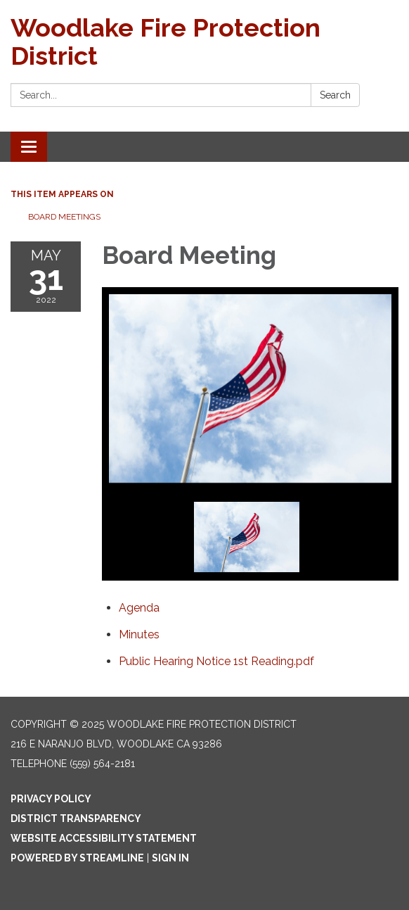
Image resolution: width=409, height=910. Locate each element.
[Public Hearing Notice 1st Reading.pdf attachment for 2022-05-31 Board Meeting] (216, 661)
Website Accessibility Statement (104, 838)
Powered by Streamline (77, 858)
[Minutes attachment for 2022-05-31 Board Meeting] (139, 634)
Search (335, 95)
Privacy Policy (51, 798)
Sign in (170, 858)
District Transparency (76, 818)
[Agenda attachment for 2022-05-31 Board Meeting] (139, 607)
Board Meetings (64, 217)
